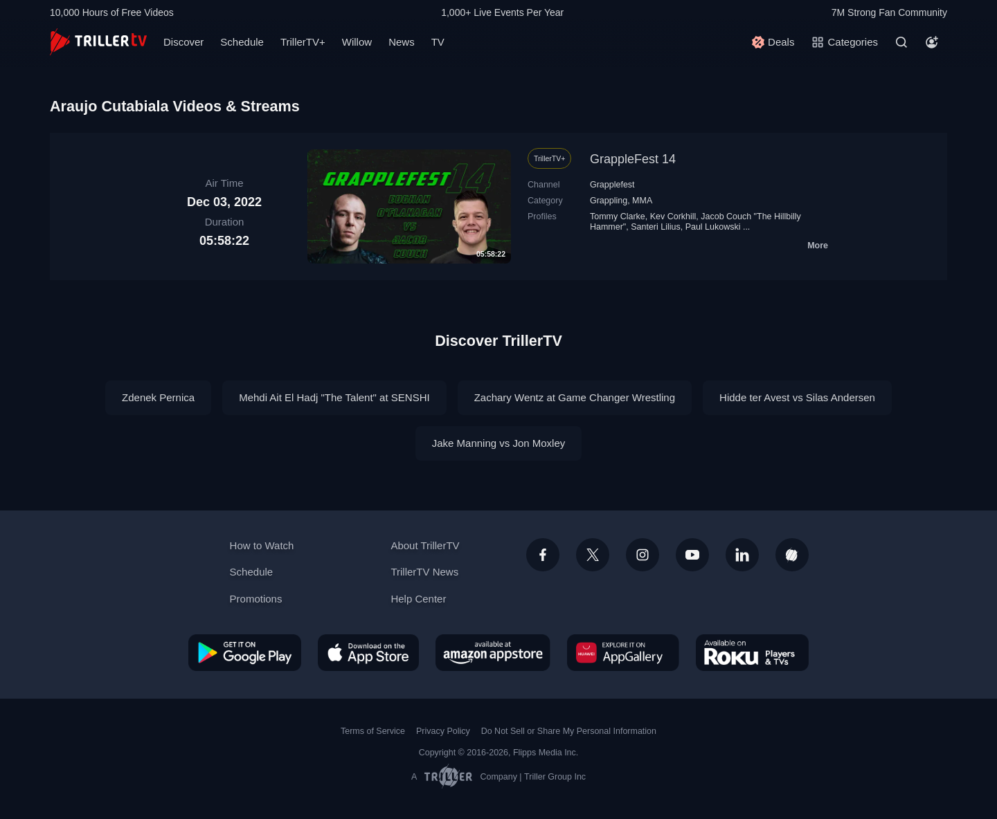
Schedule (242, 42)
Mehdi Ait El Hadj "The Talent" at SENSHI (334, 397)
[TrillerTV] (98, 42)
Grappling (608, 200)
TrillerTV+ (302, 42)
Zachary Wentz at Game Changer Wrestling (574, 397)
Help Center (418, 599)
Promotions (256, 599)
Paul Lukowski (713, 227)
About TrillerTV (424, 545)
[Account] (932, 42)
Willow (357, 42)
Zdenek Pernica (158, 397)
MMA (642, 200)
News (401, 42)
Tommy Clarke (617, 216)
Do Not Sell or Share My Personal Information (568, 731)
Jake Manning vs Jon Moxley (499, 443)
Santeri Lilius (655, 227)
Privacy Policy (443, 731)
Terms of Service (373, 731)
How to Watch (262, 545)
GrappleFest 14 (633, 159)
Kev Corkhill (673, 216)
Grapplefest (612, 185)
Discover (183, 42)
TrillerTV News (424, 572)
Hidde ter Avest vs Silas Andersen (797, 397)
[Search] (901, 42)
